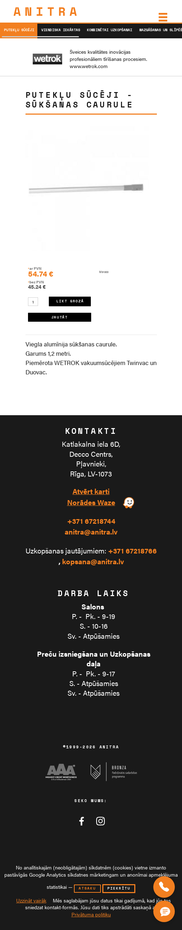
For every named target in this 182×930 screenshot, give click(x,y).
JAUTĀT (59, 317)
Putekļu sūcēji (19, 30)
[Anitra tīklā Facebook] (81, 821)
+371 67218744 (91, 521)
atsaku (87, 888)
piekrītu (118, 888)
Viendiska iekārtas (60, 30)
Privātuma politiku (91, 914)
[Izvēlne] (162, 17)
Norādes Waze (91, 502)
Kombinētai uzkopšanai (109, 30)
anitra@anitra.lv (91, 532)
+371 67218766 (132, 551)
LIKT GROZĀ (70, 301)
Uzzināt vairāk (31, 900)
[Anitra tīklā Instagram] (100, 821)
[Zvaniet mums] (164, 887)
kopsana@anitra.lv (93, 561)
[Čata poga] (165, 910)
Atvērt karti (91, 491)
